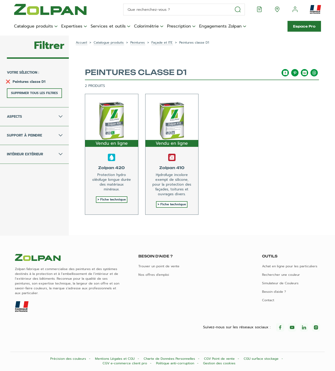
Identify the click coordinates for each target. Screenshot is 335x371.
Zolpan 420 (111, 167)
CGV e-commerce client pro (125, 363)
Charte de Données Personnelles (170, 358)
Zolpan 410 (171, 167)
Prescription (179, 26)
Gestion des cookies (219, 363)
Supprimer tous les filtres (34, 93)
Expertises (71, 26)
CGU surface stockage (262, 358)
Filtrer (49, 45)
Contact (268, 300)
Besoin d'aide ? (274, 291)
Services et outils (108, 26)
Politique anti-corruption (175, 363)
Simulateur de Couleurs (280, 283)
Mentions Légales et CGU (115, 358)
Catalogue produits (33, 26)
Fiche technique (113, 199)
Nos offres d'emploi (153, 274)
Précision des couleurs (68, 358)
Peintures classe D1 (29, 82)
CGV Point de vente (220, 358)
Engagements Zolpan (220, 26)
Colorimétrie (146, 26)
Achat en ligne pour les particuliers (289, 266)
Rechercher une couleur (281, 274)
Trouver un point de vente (158, 266)
